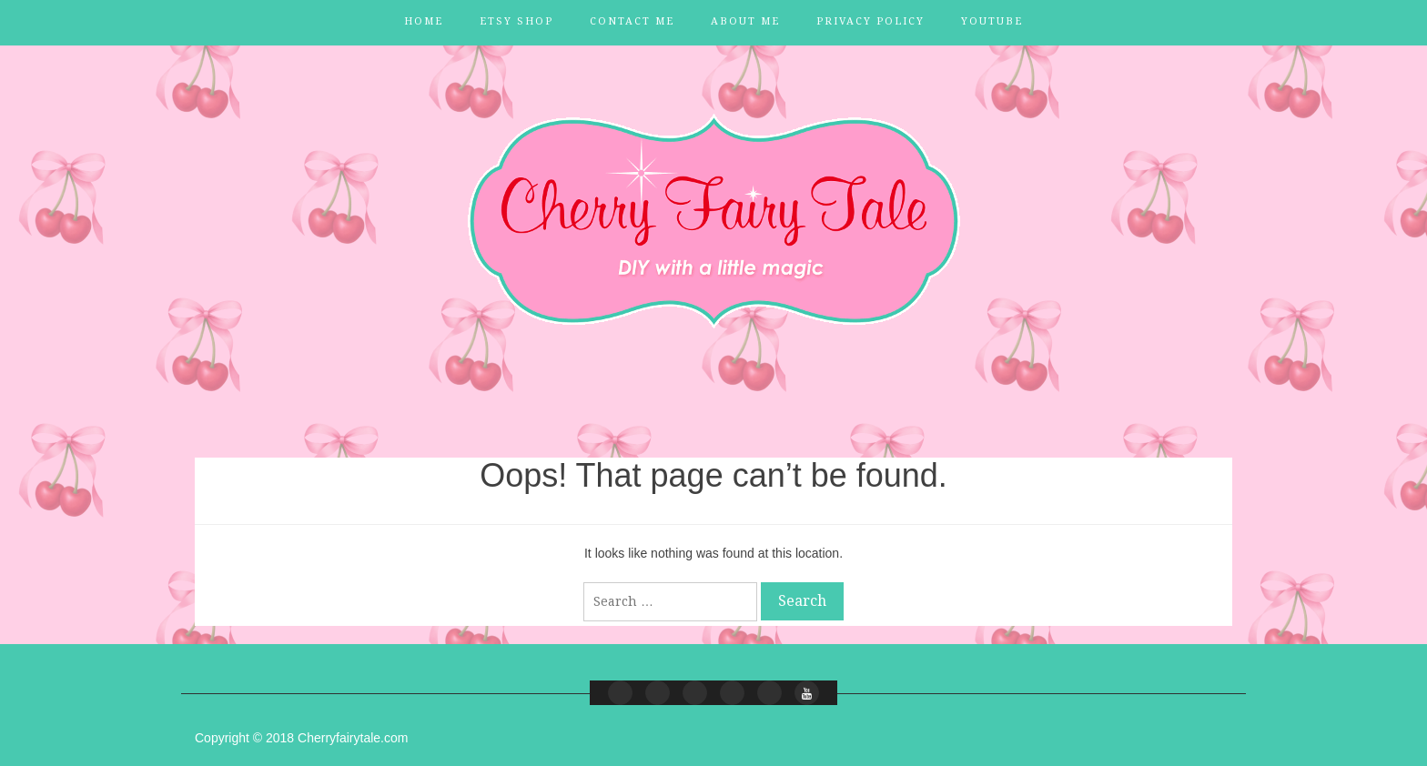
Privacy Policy (870, 21)
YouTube (992, 21)
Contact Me (632, 21)
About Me (745, 21)
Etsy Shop (516, 21)
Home (423, 21)
